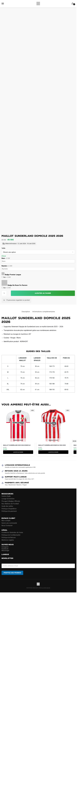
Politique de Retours (9, 537)
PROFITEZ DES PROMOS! (12, 573)
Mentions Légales (8, 540)
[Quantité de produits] (4, 293)
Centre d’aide (6, 496)
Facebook (5, 549)
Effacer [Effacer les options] (4, 256)
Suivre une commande (9, 523)
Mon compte (6, 520)
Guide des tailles (7, 506)
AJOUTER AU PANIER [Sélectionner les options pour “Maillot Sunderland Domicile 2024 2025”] (53, 452)
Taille (3, 248)
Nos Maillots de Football (10, 504)
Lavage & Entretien (8, 499)
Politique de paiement (9, 511)
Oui (7, 277)
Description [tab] (26, 312)
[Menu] (5, 3)
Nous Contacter (7, 525)
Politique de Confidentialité (11, 535)
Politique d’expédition (9, 509)
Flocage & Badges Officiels (11, 501)
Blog (3, 514)
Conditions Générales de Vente (12, 532)
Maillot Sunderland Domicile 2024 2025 (52, 445)
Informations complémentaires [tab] (43, 312)
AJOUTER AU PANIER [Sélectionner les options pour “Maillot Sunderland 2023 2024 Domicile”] (18, 452)
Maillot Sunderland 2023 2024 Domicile (16, 445)
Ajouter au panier (43, 293)
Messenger (5, 550)
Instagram (5, 547)
